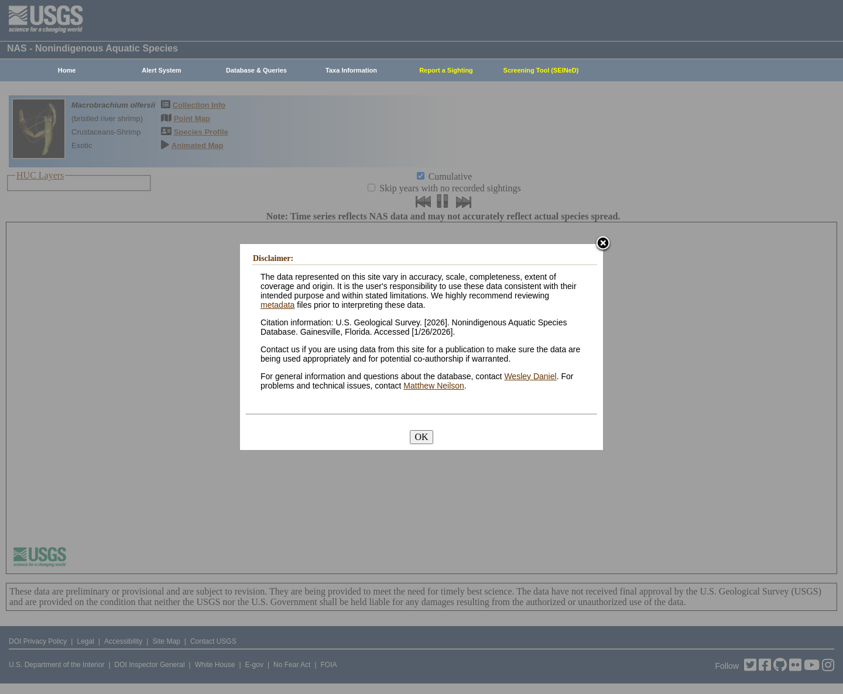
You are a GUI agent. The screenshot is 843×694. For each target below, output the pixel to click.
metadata (277, 305)
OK (421, 437)
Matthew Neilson (433, 385)
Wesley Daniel (530, 376)
